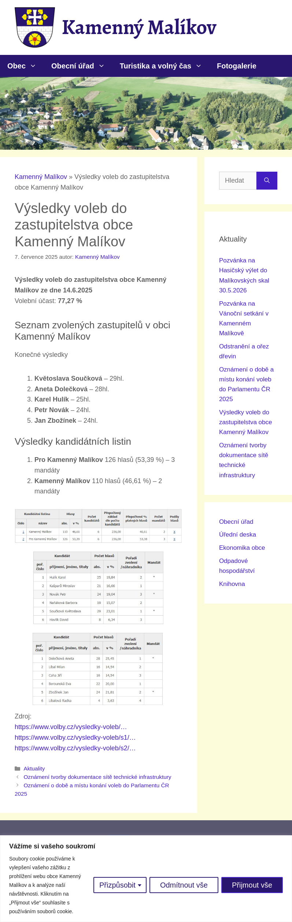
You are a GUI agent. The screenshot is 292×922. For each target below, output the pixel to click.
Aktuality (34, 768)
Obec (25, 66)
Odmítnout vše (184, 885)
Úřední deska (237, 534)
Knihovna (232, 584)
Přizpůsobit (117, 885)
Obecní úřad (81, 66)
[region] (146, 878)
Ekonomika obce (242, 547)
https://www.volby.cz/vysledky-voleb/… (71, 727)
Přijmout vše (252, 885)
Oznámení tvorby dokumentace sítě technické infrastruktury (97, 777)
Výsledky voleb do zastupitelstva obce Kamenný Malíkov (245, 422)
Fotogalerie (236, 66)
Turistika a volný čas (165, 66)
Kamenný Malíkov (139, 27)
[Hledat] (266, 181)
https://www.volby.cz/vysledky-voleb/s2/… (75, 748)
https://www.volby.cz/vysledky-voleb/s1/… (75, 737)
